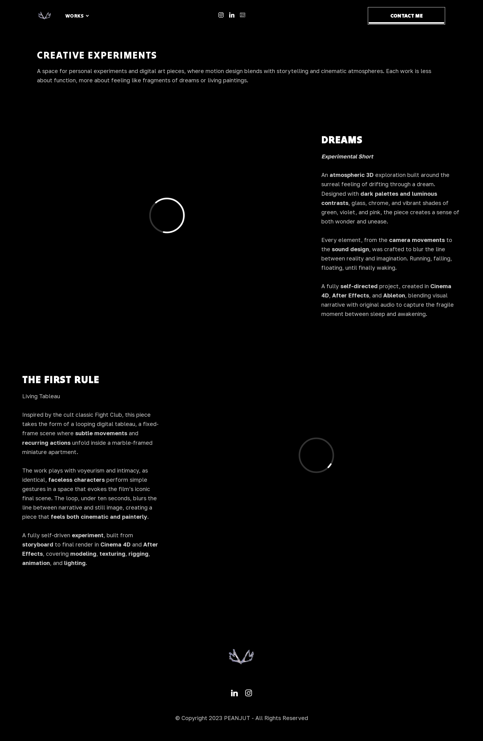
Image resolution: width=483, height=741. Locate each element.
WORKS (74, 15)
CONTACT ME (406, 15)
